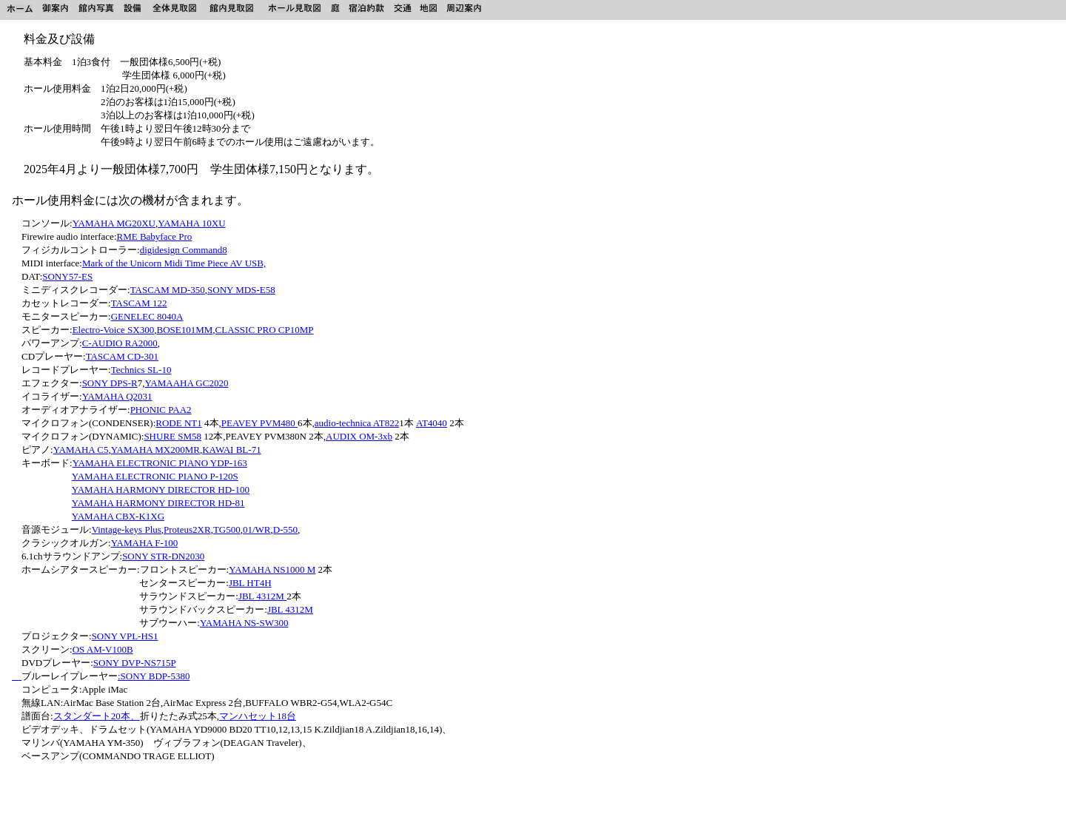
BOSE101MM (184, 329)
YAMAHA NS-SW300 (244, 622)
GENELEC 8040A (147, 316)
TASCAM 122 (139, 303)
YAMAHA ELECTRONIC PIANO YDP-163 (160, 462)
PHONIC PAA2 (161, 409)
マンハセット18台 (257, 716)
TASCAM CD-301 (122, 356)
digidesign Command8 (183, 249)
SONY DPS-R (110, 382)
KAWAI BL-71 (231, 449)
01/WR (257, 529)
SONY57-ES (67, 276)
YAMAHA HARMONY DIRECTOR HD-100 (160, 489)
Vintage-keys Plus (126, 529)
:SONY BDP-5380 (154, 676)
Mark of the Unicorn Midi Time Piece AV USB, (174, 263)
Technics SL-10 (141, 369)
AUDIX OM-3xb (359, 436)
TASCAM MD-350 (167, 289)
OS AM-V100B (103, 649)
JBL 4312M (262, 596)
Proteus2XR (187, 529)
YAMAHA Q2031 (117, 396)
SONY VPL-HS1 (125, 636)
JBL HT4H (250, 582)
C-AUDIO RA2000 (120, 343)
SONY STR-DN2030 (163, 556)
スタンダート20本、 (96, 716)
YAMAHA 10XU (191, 223)
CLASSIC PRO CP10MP (264, 329)
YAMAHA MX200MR (155, 449)
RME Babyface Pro (154, 236)
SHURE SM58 (172, 436)
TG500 (227, 529)
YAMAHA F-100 (144, 542)
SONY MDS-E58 (241, 289)
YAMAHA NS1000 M (272, 569)
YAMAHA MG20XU (114, 223)
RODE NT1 (178, 422)
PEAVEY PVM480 (259, 422)
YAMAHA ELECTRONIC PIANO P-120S (155, 476)
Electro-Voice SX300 (114, 329)
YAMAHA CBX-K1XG (118, 516)
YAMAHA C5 (81, 449)
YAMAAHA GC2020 (186, 382)
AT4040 (431, 422)
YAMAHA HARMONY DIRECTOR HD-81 (158, 502)
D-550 (285, 529)
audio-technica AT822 (357, 422)
